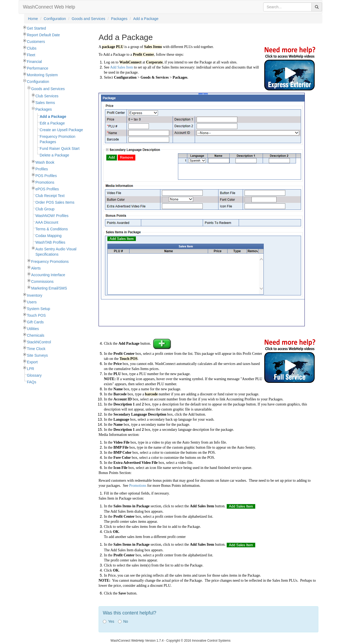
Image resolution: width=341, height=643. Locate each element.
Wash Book (44, 162)
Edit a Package (52, 123)
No (123, 621)
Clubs (31, 48)
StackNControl (39, 342)
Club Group (45, 209)
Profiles (41, 169)
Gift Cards (35, 322)
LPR (30, 369)
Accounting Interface (48, 275)
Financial (34, 61)
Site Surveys (37, 355)
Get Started (36, 28)
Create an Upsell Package (61, 130)
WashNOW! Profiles (51, 216)
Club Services (46, 96)
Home (33, 19)
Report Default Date (43, 35)
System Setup (38, 309)
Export (32, 362)
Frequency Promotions (50, 261)
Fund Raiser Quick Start (59, 148)
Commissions (42, 281)
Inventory (34, 295)
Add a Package (146, 19)
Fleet (31, 55)
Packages (119, 19)
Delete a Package (54, 155)
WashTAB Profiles (50, 242)
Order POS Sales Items (54, 202)
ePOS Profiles (47, 189)
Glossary (34, 375)
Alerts (36, 268)
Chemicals (35, 335)
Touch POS (36, 315)
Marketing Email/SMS (49, 288)
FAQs (31, 382)
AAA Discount (46, 222)
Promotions (44, 182)
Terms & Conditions (51, 229)
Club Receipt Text (49, 196)
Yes (108, 621)
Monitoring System (42, 75)
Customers (36, 41)
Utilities (33, 329)
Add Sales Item (121, 67)
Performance (37, 68)
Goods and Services (88, 19)
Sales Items (45, 103)
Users (32, 302)
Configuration (55, 19)
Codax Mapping (48, 236)
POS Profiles (46, 176)
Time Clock (36, 349)
